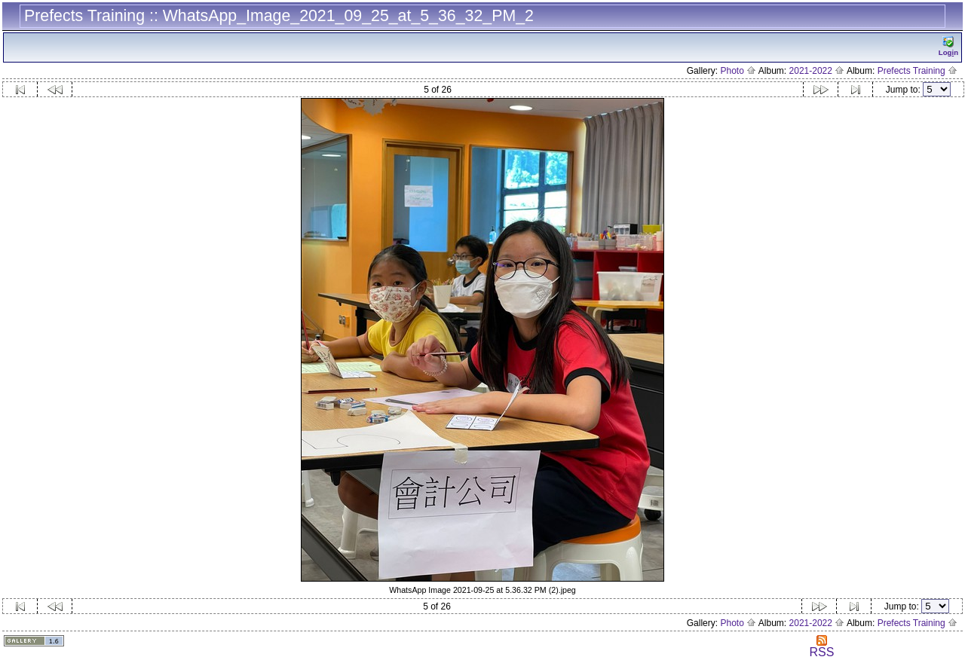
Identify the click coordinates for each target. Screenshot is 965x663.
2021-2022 (817, 71)
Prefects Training (917, 71)
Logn (948, 46)
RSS (821, 646)
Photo (738, 71)
